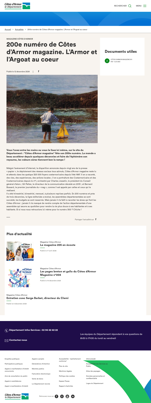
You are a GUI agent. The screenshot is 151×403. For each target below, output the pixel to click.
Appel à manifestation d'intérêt (16, 386)
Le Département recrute (41, 384)
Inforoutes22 (90, 359)
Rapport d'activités (66, 386)
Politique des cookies (67, 376)
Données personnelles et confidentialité (95, 377)
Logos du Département (94, 383)
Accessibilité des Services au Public (97, 365)
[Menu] (144, 6)
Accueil (8, 30)
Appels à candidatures (13, 381)
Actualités (19, 30)
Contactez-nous (18, 340)
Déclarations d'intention (41, 364)
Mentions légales (65, 371)
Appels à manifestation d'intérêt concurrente (17, 370)
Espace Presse (64, 381)
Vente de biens (37, 379)
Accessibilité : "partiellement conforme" (70, 360)
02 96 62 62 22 (50, 330)
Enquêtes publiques (12, 359)
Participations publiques (14, 364)
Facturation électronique (41, 374)
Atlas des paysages (93, 371)
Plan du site (63, 366)
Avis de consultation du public (16, 376)
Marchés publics (38, 369)
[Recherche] (129, 5)
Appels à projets (38, 359)
